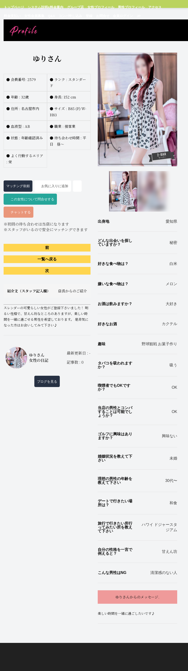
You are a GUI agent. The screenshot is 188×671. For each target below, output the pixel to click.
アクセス (136, 7)
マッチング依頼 (18, 202)
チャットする (18, 229)
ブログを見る (47, 398)
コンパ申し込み (24, 15)
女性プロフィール (88, 7)
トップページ (12, 7)
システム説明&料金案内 (40, 7)
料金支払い (152, 7)
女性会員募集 (171, 7)
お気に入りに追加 (52, 202)
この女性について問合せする (30, 215)
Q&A (7, 15)
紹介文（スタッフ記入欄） (47, 307)
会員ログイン (70, 15)
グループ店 (66, 7)
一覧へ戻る (47, 276)
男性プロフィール (115, 7)
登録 (40, 15)
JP (85, 15)
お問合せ (52, 15)
